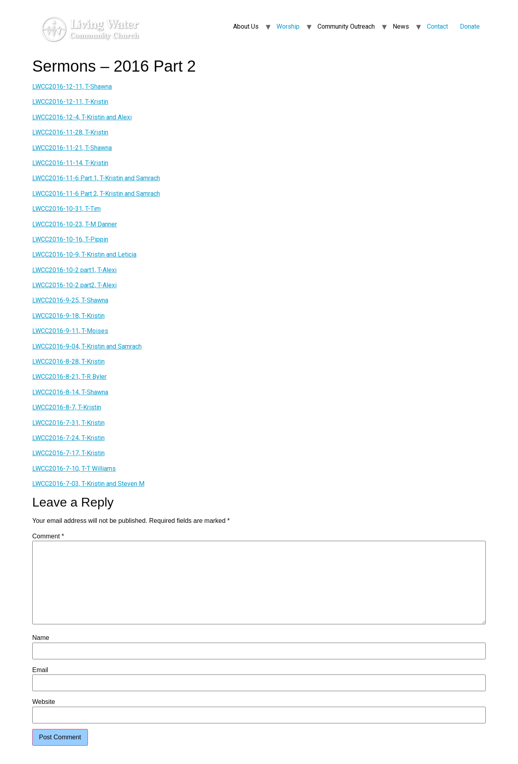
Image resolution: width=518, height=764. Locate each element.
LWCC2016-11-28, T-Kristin (70, 132)
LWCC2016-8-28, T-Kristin (68, 361)
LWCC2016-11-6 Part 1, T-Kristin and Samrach (96, 178)
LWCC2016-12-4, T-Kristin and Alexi (82, 117)
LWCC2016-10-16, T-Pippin (70, 239)
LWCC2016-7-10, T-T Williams (74, 468)
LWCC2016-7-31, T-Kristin (68, 423)
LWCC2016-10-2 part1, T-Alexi (74, 270)
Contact (437, 26)
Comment (48, 536)
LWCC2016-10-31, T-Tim (66, 208)
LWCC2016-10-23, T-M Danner (74, 224)
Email (40, 670)
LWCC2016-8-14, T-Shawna (70, 392)
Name (40, 638)
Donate (470, 26)
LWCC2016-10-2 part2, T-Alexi (74, 285)
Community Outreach (346, 26)
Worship (288, 26)
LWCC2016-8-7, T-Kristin (66, 407)
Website (43, 702)
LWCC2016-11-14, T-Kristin (70, 163)
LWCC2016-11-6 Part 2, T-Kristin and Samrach (96, 193)
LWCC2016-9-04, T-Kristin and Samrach (87, 346)
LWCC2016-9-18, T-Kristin (68, 316)
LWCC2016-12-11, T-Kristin (70, 101)
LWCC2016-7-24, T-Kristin (68, 438)
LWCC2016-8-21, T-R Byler (69, 376)
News (401, 26)
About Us (246, 26)
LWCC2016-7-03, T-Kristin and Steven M (88, 483)
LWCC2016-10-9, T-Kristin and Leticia (84, 254)
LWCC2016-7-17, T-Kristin (68, 453)
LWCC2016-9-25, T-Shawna (70, 300)
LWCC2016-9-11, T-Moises (70, 331)
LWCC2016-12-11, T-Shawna (72, 86)
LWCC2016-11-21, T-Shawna (72, 148)
